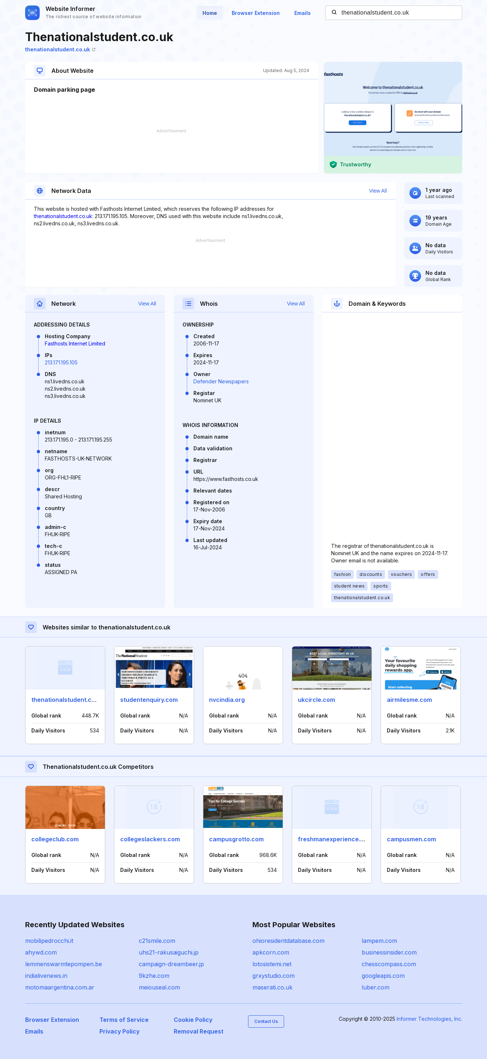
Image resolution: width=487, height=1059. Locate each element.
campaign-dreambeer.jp (171, 964)
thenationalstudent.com (65, 699)
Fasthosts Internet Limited (75, 343)
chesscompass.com (389, 964)
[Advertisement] (171, 151)
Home (210, 13)
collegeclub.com (55, 839)
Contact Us (266, 1021)
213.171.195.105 (61, 362)
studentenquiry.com (149, 699)
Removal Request (198, 1031)
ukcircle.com (316, 699)
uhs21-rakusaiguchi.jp (169, 952)
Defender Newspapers (221, 381)
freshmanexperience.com (335, 839)
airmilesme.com (409, 699)
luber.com (375, 987)
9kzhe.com (154, 975)
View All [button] (378, 191)
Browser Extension (256, 13)
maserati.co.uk (272, 987)
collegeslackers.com (150, 839)
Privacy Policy (119, 1031)
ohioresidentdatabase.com (288, 940)
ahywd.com (41, 952)
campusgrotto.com (236, 839)
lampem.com (379, 940)
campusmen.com (411, 839)
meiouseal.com (159, 987)
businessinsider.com (389, 952)
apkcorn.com (270, 952)
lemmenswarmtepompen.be (63, 964)
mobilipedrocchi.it (49, 940)
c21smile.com (157, 940)
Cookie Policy (193, 1019)
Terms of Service (124, 1019)
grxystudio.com (273, 975)
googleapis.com (383, 975)
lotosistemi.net (271, 964)
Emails (302, 13)
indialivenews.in (46, 975)
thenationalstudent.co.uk (60, 49)
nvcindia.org (227, 699)
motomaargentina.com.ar (59, 987)
